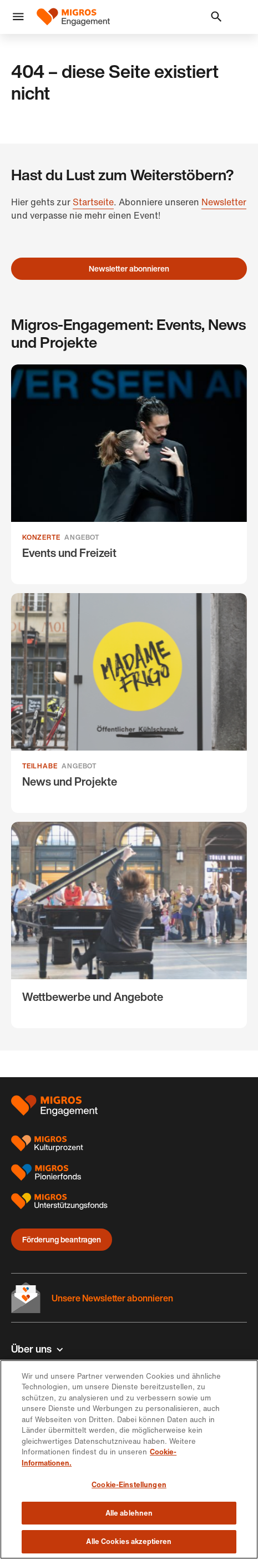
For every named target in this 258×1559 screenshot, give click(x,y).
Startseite (93, 202)
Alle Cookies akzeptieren (128, 1541)
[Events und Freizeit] (129, 474)
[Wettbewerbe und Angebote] (129, 925)
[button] (18, 17)
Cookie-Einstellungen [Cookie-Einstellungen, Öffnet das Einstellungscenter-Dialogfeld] (129, 1484)
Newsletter (223, 202)
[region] (129, 1459)
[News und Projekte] (129, 703)
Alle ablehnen (129, 1513)
